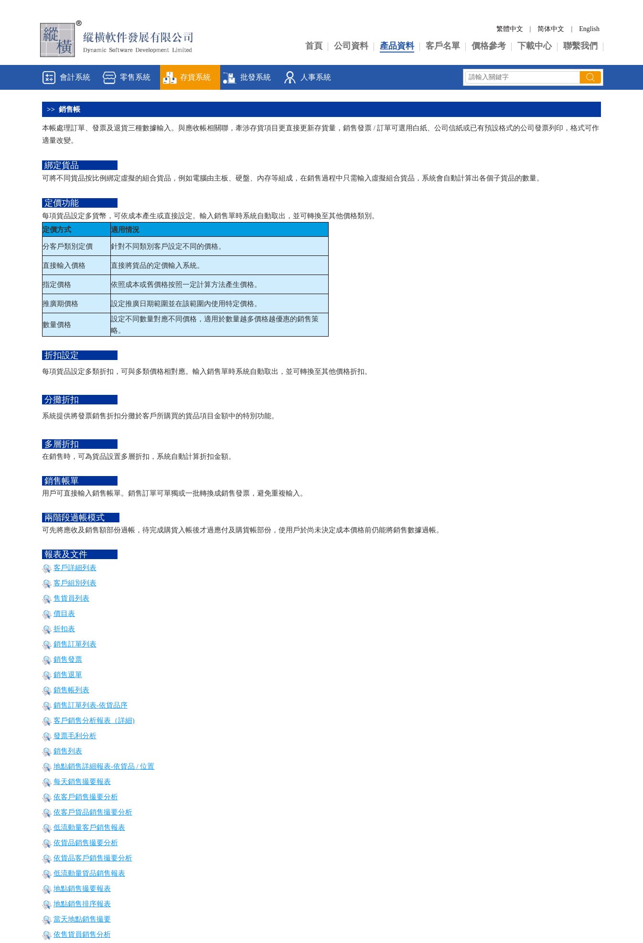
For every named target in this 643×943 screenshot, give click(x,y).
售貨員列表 (71, 598)
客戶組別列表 (75, 583)
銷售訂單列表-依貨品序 (91, 705)
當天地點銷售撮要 (82, 919)
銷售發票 (68, 659)
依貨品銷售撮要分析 (86, 843)
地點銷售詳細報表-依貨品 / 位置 (104, 766)
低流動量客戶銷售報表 (89, 827)
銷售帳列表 (71, 690)
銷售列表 (68, 751)
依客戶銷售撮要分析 (86, 797)
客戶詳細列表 (75, 568)
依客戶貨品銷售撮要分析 (93, 812)
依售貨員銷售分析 (82, 934)
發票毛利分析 (75, 736)
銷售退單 (68, 674)
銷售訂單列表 (75, 644)
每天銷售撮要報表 (82, 781)
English (589, 28)
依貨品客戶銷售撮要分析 (93, 858)
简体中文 (550, 28)
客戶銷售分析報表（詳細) (94, 720)
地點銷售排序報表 (82, 904)
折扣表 (64, 629)
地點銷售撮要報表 (82, 888)
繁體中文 (509, 28)
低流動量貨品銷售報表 (89, 873)
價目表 (64, 613)
